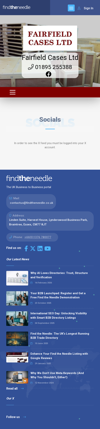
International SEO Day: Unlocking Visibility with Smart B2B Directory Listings (58, 315)
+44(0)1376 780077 (37, 237)
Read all (15, 388)
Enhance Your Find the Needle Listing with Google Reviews (59, 356)
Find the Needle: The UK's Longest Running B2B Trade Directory (59, 336)
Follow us (16, 417)
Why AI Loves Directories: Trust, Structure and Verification (59, 275)
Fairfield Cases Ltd (50, 58)
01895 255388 (50, 67)
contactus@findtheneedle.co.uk (31, 203)
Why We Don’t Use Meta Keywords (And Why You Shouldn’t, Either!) (57, 375)
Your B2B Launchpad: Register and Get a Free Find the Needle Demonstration (58, 295)
